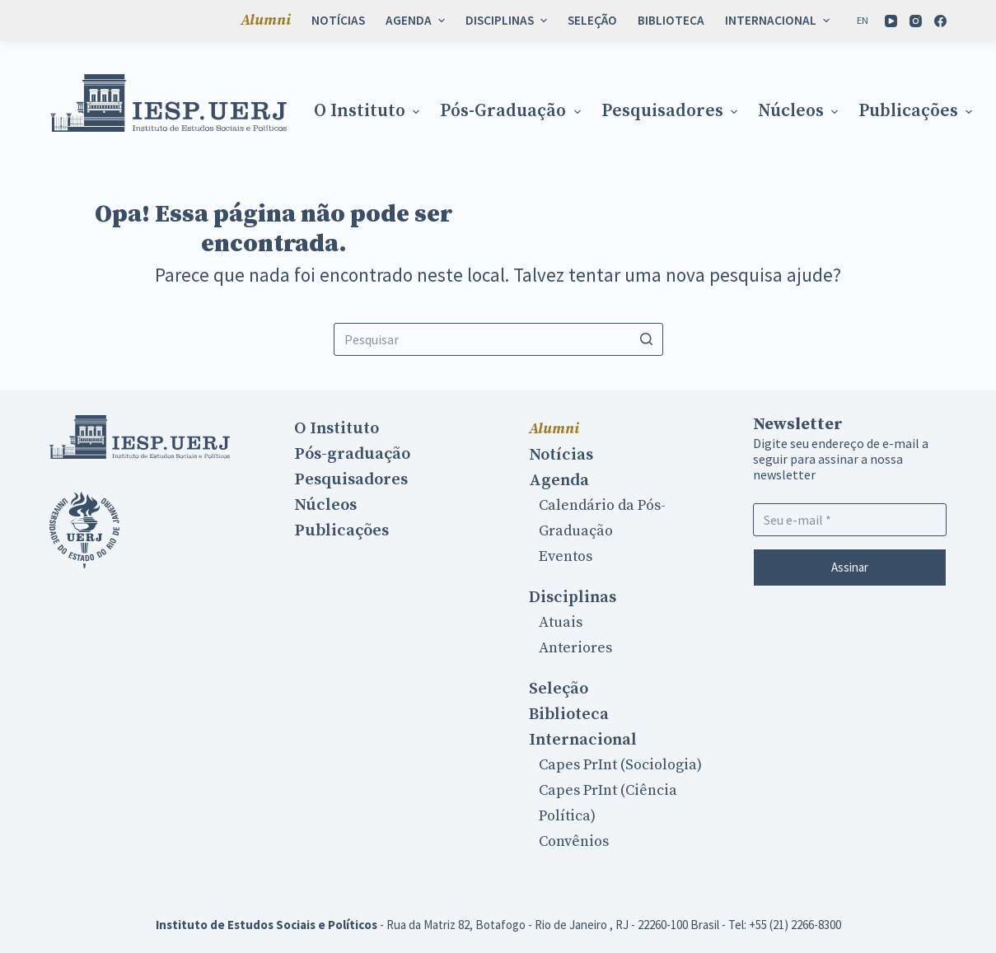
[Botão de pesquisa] (646, 339)
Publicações (341, 530)
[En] (862, 20)
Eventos (565, 556)
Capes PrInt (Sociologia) (620, 764)
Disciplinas (572, 597)
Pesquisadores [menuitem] (671, 111)
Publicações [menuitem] (917, 111)
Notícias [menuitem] (338, 20)
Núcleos (325, 505)
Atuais (560, 622)
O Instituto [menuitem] (368, 111)
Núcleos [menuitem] (800, 111)
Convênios (574, 841)
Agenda (559, 480)
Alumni (554, 428)
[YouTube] (891, 21)
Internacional (583, 739)
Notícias (561, 454)
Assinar (849, 567)
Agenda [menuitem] (417, 20)
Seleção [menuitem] (592, 20)
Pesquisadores (351, 479)
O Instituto (336, 428)
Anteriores (575, 647)
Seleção (558, 688)
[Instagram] (915, 21)
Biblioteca (569, 714)
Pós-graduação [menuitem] (512, 111)
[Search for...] (498, 339)
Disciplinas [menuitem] (508, 20)
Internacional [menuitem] (779, 20)
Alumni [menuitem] (266, 20)
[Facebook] (940, 21)
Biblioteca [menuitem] (671, 20)
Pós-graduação (352, 454)
